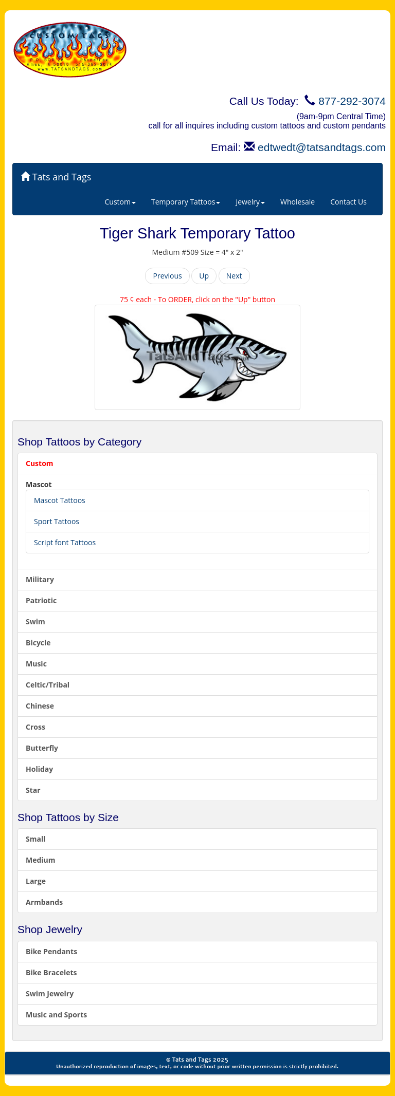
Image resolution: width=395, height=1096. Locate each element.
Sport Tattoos (56, 521)
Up (204, 276)
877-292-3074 (352, 101)
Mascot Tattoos (59, 500)
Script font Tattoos (65, 542)
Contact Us (348, 202)
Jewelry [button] (250, 202)
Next (234, 276)
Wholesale (297, 202)
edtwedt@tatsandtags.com (322, 147)
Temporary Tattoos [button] (185, 202)
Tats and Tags (56, 177)
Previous (167, 276)
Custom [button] (120, 202)
